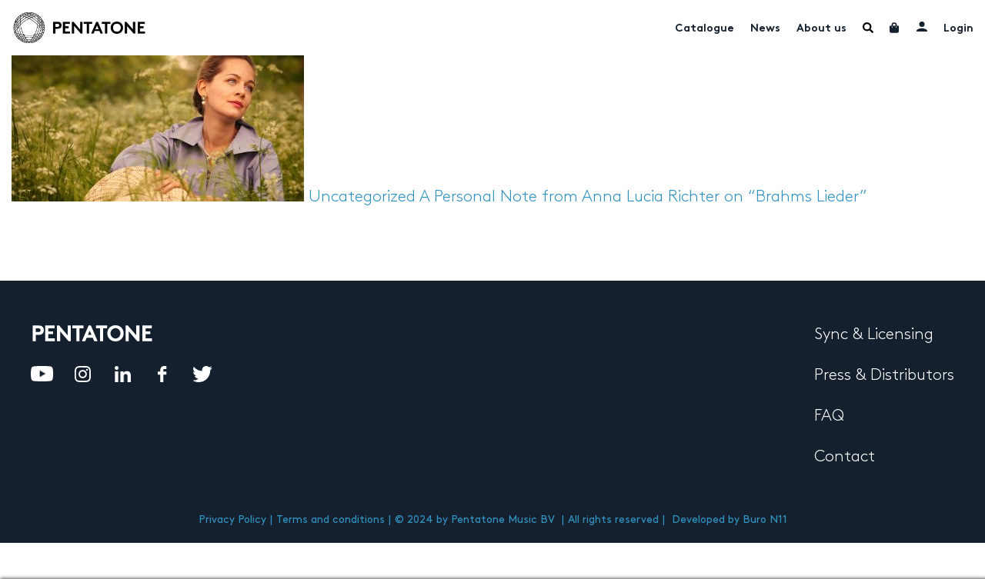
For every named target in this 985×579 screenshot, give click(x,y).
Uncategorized (362, 197)
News (765, 29)
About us (821, 29)
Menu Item (868, 27)
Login (958, 29)
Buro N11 (765, 519)
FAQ (829, 416)
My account (922, 26)
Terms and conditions (330, 519)
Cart (895, 27)
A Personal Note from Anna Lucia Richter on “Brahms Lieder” (643, 197)
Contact (844, 456)
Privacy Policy (232, 519)
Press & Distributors (884, 375)
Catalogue (704, 29)
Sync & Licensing (873, 334)
